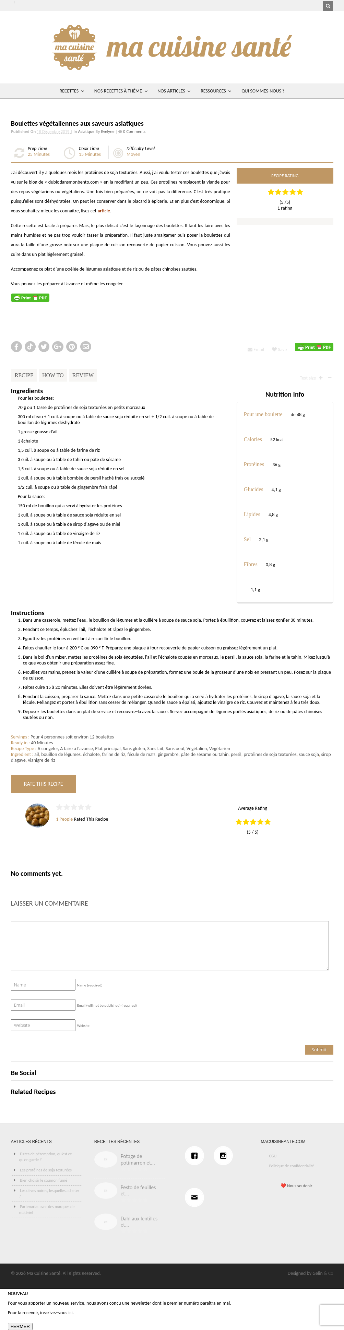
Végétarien (219, 748)
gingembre (168, 754)
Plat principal (107, 748)
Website (83, 1025)
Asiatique (86, 131)
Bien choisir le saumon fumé (43, 1180)
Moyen (133, 154)
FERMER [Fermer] (20, 1326)
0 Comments (133, 131)
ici (70, 1313)
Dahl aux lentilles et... (139, 1221)
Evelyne (108, 131)
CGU (273, 1156)
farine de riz (113, 754)
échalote (91, 754)
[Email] (196, 1197)
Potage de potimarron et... (138, 1159)
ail (36, 754)
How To (53, 375)
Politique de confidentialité (291, 1166)
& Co (328, 1273)
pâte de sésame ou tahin (204, 754)
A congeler (48, 748)
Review (83, 375)
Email (256, 349)
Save (279, 349)
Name (90, 985)
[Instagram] (225, 1155)
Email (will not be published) (107, 1005)
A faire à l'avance (76, 748)
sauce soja (309, 754)
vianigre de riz (41, 760)
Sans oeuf (175, 748)
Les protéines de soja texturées (46, 1170)
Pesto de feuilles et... (138, 1190)
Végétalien (197, 748)
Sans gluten (134, 748)
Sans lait (155, 748)
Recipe (24, 375)
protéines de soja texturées (270, 754)
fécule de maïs (141, 754)
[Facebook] (196, 1155)
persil (236, 754)
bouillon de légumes (61, 754)
